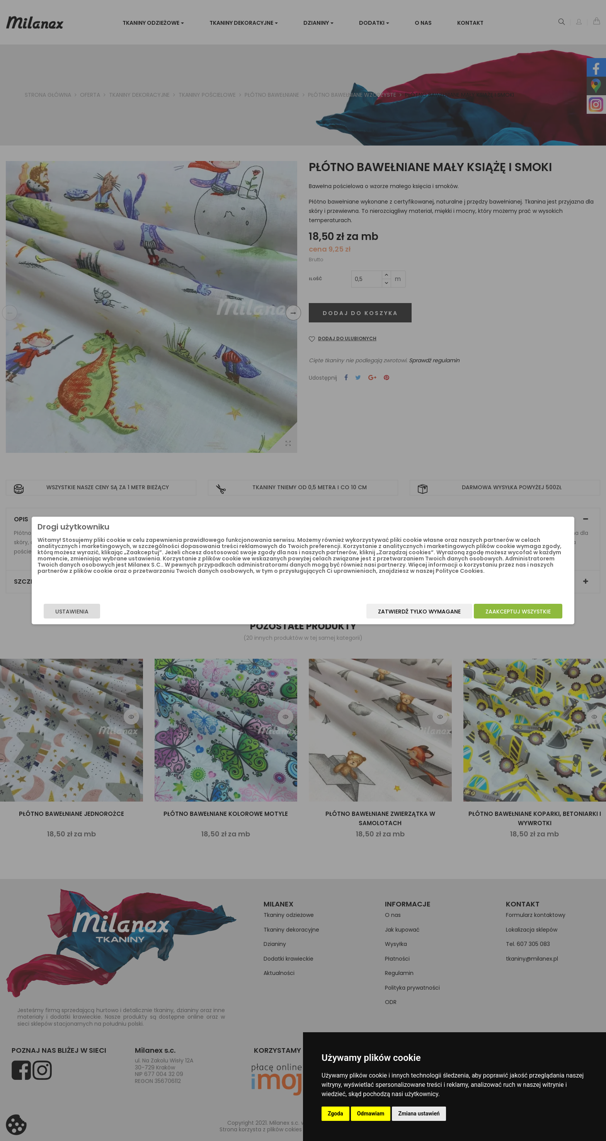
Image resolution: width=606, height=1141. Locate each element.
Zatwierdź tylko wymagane (336, 614)
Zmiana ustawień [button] (418, 1113)
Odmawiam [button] (371, 1113)
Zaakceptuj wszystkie (435, 614)
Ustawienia (154, 614)
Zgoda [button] (335, 1113)
